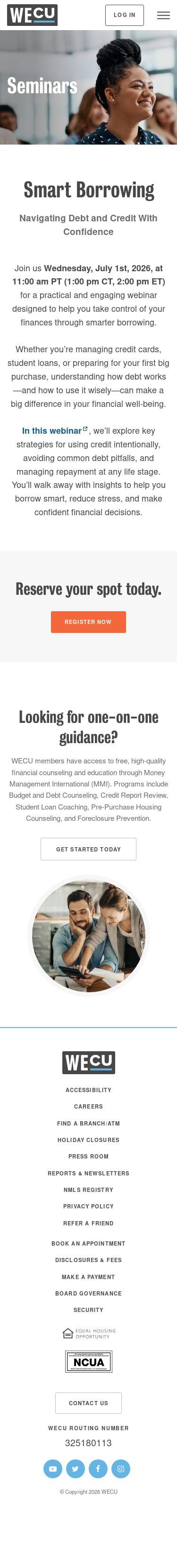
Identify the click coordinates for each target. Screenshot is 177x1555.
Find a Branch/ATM (88, 1124)
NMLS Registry (88, 1190)
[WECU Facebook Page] (98, 1468)
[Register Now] (88, 621)
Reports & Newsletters (89, 1174)
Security (89, 1310)
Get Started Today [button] (88, 850)
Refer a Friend (88, 1224)
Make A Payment (88, 1277)
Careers (88, 1107)
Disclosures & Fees (88, 1260)
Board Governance (88, 1294)
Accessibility (89, 1090)
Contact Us (88, 1404)
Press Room (88, 1157)
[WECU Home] (32, 17)
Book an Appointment (88, 1244)
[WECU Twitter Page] (75, 1468)
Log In (124, 15)
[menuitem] (88, 1095)
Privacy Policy (88, 1207)
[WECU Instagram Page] (120, 1468)
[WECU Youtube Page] (52, 1468)
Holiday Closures (88, 1140)
